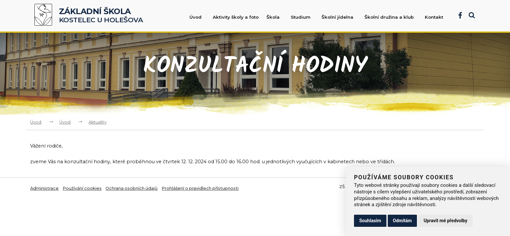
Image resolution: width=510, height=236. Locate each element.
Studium (304, 17)
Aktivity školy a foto (236, 17)
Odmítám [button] (402, 220)
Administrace (44, 188)
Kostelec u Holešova (101, 16)
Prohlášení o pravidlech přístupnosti (200, 188)
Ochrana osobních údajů (132, 188)
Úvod (198, 17)
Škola (276, 17)
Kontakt (434, 17)
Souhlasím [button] (370, 220)
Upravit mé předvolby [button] (445, 220)
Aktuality (97, 122)
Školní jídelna (341, 17)
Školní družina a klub (392, 17)
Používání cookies (82, 188)
